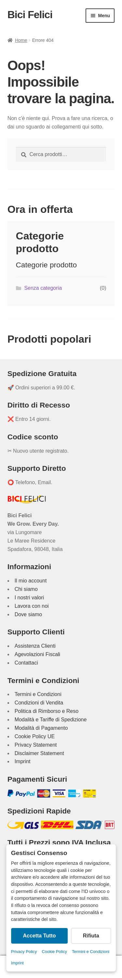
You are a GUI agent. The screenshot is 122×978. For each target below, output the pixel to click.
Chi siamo (26, 589)
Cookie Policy (54, 951)
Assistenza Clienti (35, 646)
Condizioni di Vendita (39, 702)
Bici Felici (29, 14)
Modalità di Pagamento (41, 728)
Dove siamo (28, 614)
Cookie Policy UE (35, 736)
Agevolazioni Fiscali (38, 654)
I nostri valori (29, 597)
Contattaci (26, 663)
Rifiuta (91, 935)
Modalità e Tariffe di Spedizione (51, 719)
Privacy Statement (36, 745)
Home (21, 40)
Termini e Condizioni (90, 951)
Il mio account (31, 580)
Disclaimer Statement (39, 753)
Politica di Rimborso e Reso (47, 711)
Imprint (17, 962)
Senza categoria (43, 288)
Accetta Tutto (39, 935)
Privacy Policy (24, 951)
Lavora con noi (32, 606)
